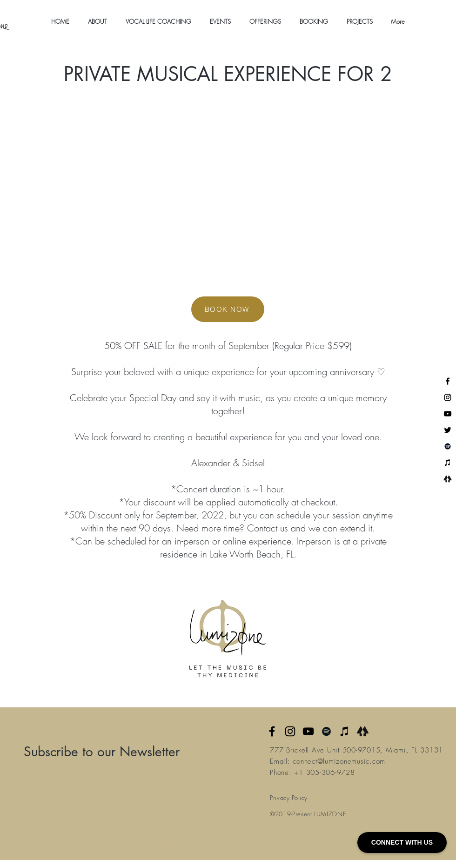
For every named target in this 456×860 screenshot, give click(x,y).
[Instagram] (447, 397)
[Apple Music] (344, 731)
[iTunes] (447, 462)
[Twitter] (447, 430)
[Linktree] (447, 479)
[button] (97, 21)
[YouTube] (447, 413)
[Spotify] (447, 446)
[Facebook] (447, 381)
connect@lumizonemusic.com (339, 761)
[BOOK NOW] (227, 309)
